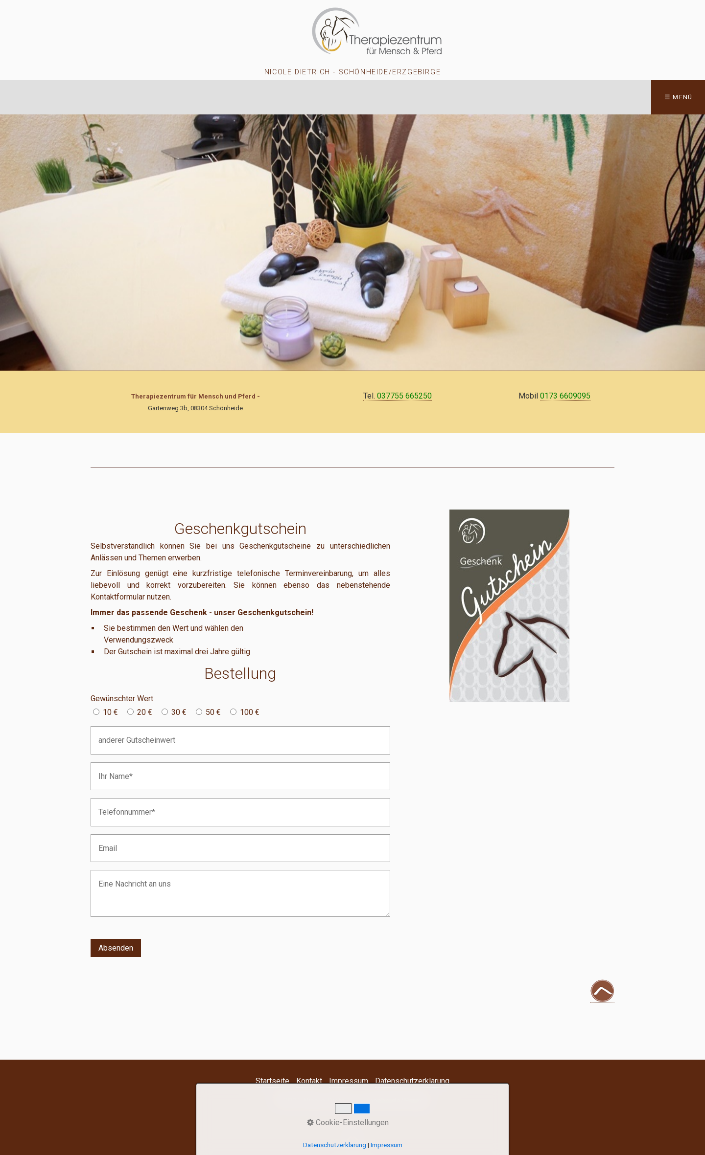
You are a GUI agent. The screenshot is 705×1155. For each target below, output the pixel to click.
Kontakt (309, 1081)
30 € (179, 712)
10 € (110, 712)
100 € (249, 712)
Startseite (272, 1081)
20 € (144, 712)
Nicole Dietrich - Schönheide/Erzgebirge (352, 72)
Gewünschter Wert (122, 698)
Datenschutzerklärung (412, 1081)
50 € (213, 712)
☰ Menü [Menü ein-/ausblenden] (678, 97)
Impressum (348, 1081)
